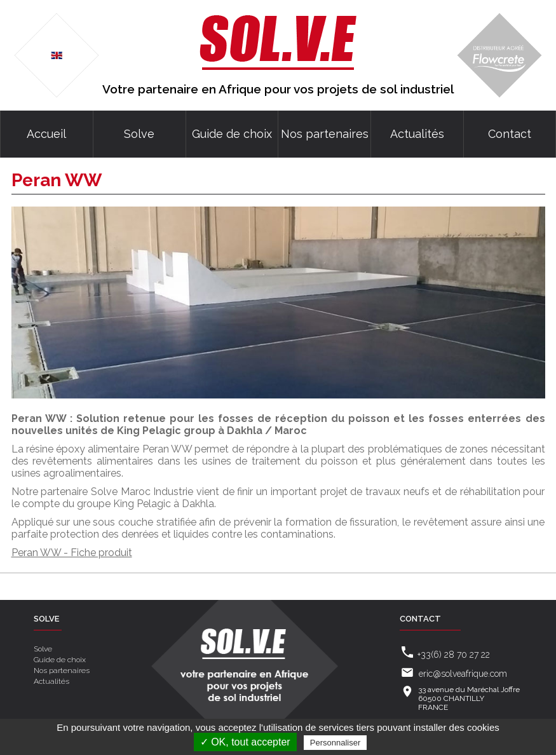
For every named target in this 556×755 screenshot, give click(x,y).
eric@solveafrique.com (463, 674)
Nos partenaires (325, 133)
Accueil (46, 133)
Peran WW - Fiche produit (71, 553)
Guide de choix (232, 133)
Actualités (417, 133)
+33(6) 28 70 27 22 (453, 655)
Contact (509, 133)
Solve (139, 133)
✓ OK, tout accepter (245, 742)
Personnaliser (335, 742)
